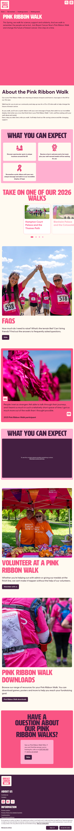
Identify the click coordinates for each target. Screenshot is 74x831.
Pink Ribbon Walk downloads (15, 699)
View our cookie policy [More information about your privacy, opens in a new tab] (42, 823)
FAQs (6, 337)
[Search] (66, 2)
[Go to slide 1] (32, 237)
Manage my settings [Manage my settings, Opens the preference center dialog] (6, 827)
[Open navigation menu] (71, 2)
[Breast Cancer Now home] (5, 5)
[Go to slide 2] (36, 237)
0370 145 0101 (43, 749)
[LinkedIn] (3, 802)
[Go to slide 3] (39, 237)
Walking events (35, 11)
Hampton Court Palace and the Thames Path (34, 225)
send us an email (32, 752)
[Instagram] (13, 802)
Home (3, 11)
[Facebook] (8, 802)
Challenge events (22, 11)
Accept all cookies (65, 827)
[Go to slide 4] (42, 237)
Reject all (52, 827)
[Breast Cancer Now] (37, 781)
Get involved (11, 11)
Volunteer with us (10, 587)
